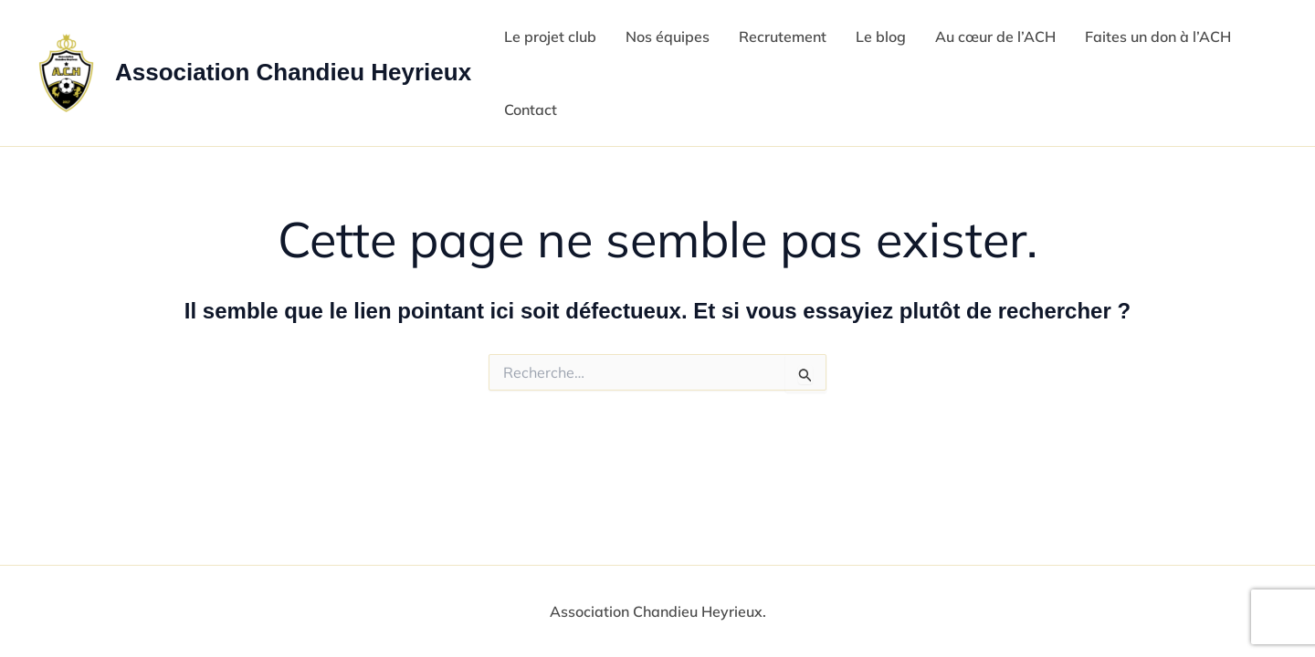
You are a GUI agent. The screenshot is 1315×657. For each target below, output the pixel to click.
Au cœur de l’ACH (995, 36)
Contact (530, 109)
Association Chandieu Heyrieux (293, 72)
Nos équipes (668, 36)
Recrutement (782, 36)
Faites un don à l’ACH (1158, 36)
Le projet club (550, 36)
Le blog (881, 36)
